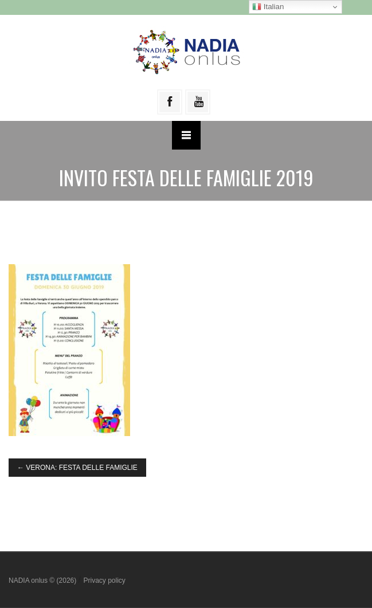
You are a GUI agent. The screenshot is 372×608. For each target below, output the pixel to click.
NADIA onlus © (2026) (44, 580)
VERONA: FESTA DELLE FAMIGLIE (77, 468)
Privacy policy (104, 580)
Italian (268, 6)
